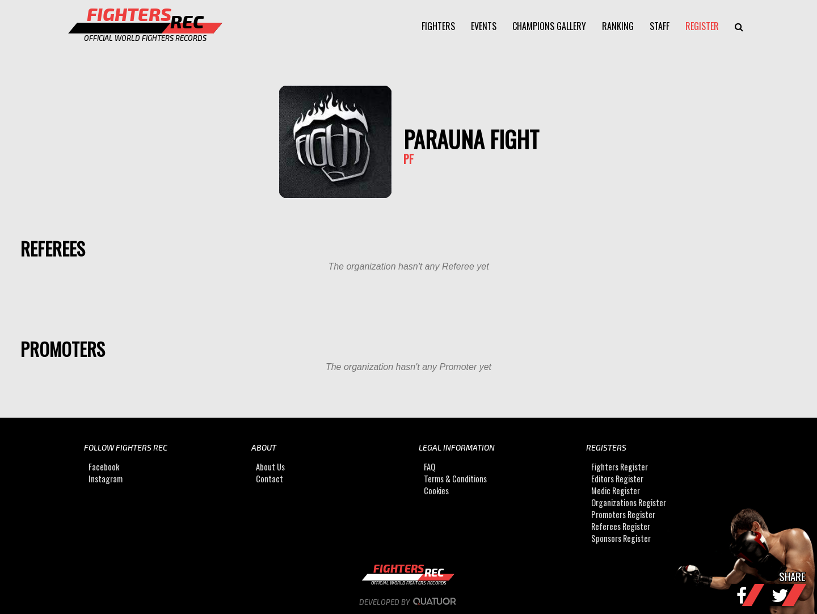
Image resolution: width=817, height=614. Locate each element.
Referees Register (620, 526)
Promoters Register (623, 514)
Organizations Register (628, 502)
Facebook (104, 466)
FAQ (429, 466)
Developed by (408, 602)
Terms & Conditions (455, 478)
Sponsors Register (621, 538)
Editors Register (617, 478)
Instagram (106, 478)
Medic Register (615, 490)
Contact (269, 478)
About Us (270, 466)
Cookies (436, 490)
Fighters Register (619, 466)
